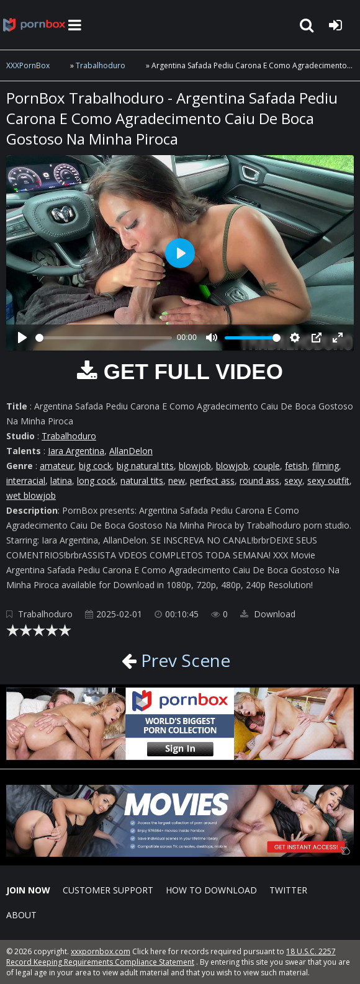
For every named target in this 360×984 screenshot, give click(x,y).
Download (267, 614)
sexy (293, 480)
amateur (57, 466)
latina (61, 480)
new (176, 480)
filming (325, 466)
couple (266, 466)
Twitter (288, 890)
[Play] (22, 337)
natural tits (141, 480)
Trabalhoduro (100, 65)
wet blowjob (31, 495)
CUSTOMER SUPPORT (108, 890)
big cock (95, 466)
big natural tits (145, 466)
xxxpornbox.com (100, 951)
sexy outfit (328, 480)
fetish (296, 466)
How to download (211, 890)
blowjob (195, 466)
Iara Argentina (76, 451)
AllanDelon (131, 451)
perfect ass (212, 480)
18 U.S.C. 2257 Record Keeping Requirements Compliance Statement (171, 956)
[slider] (103, 338)
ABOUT (21, 915)
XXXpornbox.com (34, 25)
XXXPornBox (28, 65)
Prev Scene (183, 660)
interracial (25, 480)
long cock (96, 480)
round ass (259, 480)
